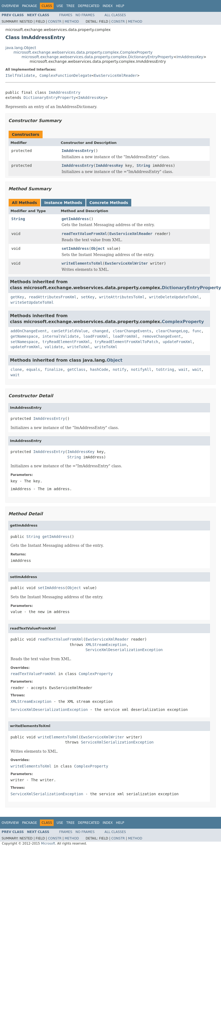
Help (120, 6)
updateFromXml (177, 342)
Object (98, 248)
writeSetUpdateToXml (32, 302)
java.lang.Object (20, 48)
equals (33, 369)
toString (165, 369)
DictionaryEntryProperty (49, 97)
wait (183, 369)
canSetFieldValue (69, 331)
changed (100, 331)
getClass (76, 369)
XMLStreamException (105, 644)
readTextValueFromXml (84, 233)
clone (16, 369)
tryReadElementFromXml (66, 342)
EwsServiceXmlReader (115, 75)
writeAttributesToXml (122, 297)
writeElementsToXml (82, 263)
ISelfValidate (20, 75)
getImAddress (75, 219)
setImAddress (75, 248)
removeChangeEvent (161, 336)
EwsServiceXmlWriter (126, 263)
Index (108, 6)
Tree (70, 6)
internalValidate (60, 336)
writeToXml (78, 347)
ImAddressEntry (64, 92)
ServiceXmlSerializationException (117, 742)
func (196, 331)
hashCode (99, 369)
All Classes (115, 15)
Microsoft (48, 843)
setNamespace (24, 342)
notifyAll (141, 369)
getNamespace (24, 336)
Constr (54, 21)
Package (29, 6)
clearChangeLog (172, 331)
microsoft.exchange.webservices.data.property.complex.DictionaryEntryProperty (97, 57)
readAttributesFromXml (52, 297)
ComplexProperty (183, 321)
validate (53, 347)
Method (72, 21)
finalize (53, 369)
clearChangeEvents (132, 331)
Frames (65, 15)
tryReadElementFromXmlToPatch (126, 342)
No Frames (85, 15)
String (143, 165)
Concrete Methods (108, 202)
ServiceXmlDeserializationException (124, 650)
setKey (88, 297)
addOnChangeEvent (29, 331)
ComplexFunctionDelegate (65, 75)
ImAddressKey (190, 57)
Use (60, 6)
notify (119, 369)
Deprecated (88, 6)
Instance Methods (63, 202)
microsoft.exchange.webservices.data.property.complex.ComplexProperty (83, 52)
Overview (10, 6)
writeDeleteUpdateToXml (174, 297)
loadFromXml (95, 336)
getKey (17, 297)
